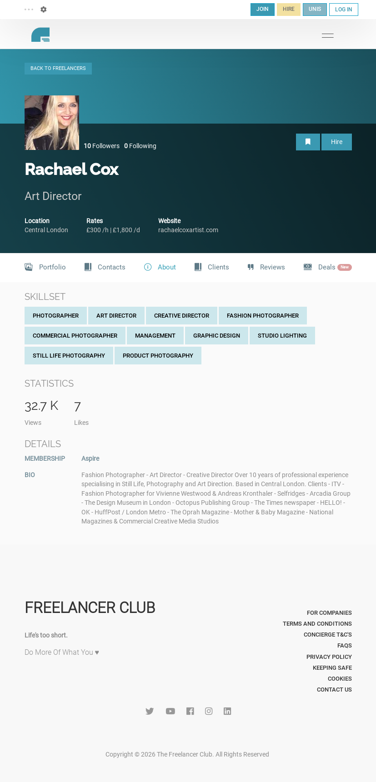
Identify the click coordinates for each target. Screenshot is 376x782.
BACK (58, 68)
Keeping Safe (332, 667)
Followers (102, 145)
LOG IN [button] (343, 9)
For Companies (329, 612)
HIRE (289, 9)
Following (140, 145)
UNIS (315, 9)
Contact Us (334, 689)
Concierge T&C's (328, 634)
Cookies (340, 678)
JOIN (262, 9)
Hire (336, 141)
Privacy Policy (329, 656)
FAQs (344, 645)
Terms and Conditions (317, 623)
